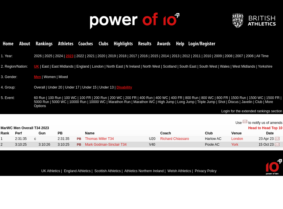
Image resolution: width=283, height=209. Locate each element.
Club (258, 102)
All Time (262, 56)
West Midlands (243, 66)
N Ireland (133, 66)
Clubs (103, 44)
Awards (163, 44)
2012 (186, 56)
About (24, 44)
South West (208, 66)
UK (36, 66)
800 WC (207, 98)
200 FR (130, 98)
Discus (233, 102)
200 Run (100, 98)
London (98, 66)
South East (188, 66)
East (45, 66)
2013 (176, 56)
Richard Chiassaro (174, 139)
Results (144, 44)
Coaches (85, 44)
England (82, 66)
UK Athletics (50, 171)
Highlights (123, 44)
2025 (49, 56)
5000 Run (41, 102)
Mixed (63, 77)
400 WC (162, 98)
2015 (154, 56)
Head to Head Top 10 (265, 128)
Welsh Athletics (179, 171)
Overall (39, 87)
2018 (123, 56)
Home (8, 44)
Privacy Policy (206, 171)
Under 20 (55, 87)
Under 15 (89, 87)
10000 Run (77, 102)
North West (151, 66)
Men (37, 77)
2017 (133, 56)
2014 (165, 56)
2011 (197, 56)
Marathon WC (144, 102)
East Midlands (62, 66)
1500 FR (273, 98)
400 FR (176, 98)
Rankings (44, 44)
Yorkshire (265, 66)
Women (50, 77)
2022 (80, 56)
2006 (250, 56)
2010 (207, 56)
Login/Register (202, 44)
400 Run (145, 98)
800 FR (222, 98)
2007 (239, 56)
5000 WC (59, 102)
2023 (70, 56)
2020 (101, 56)
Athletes (65, 44)
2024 (59, 56)
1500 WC (256, 98)
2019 (112, 56)
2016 (144, 56)
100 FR (85, 98)
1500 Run (238, 98)
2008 (228, 56)
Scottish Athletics (107, 171)
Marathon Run (120, 102)
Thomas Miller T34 (99, 139)
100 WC (70, 98)
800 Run (191, 98)
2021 (91, 56)
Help (180, 44)
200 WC (116, 98)
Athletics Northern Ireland (144, 171)
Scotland (169, 66)
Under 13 (106, 87)
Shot (222, 102)
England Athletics (77, 171)
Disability (124, 87)
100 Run (54, 98)
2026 (38, 56)
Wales (225, 66)
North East (115, 66)
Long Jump (185, 102)
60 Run (39, 98)
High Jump (166, 102)
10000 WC (97, 102)
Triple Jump (206, 102)
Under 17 (72, 87)
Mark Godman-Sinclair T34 (106, 145)
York (234, 145)
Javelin (246, 102)
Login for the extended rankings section (251, 111)
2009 (218, 56)
